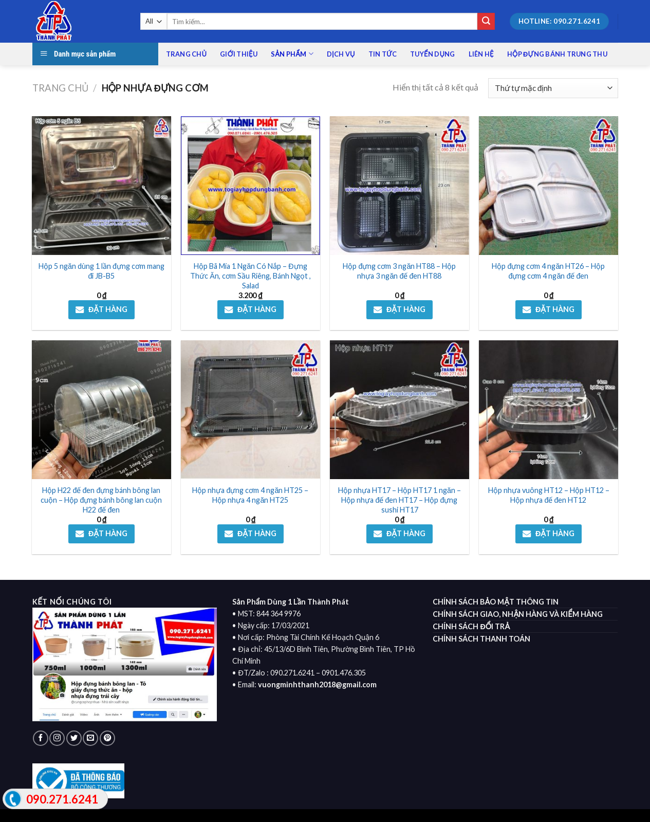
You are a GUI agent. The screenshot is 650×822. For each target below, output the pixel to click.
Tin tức (382, 54)
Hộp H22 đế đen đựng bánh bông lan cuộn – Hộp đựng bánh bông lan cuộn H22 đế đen (101, 500)
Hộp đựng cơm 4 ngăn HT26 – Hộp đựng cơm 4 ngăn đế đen (548, 271)
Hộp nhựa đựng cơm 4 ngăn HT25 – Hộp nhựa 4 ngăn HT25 (250, 495)
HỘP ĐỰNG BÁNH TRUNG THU (557, 54)
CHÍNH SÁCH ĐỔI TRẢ (471, 626)
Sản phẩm (292, 54)
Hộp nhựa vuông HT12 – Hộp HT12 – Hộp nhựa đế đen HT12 (548, 495)
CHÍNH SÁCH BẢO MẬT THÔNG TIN (496, 601)
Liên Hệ (481, 54)
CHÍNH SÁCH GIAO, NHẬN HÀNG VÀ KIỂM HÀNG (517, 614)
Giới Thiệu (238, 54)
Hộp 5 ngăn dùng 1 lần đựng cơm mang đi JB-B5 (101, 271)
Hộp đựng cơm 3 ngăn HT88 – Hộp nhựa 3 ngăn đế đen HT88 (399, 271)
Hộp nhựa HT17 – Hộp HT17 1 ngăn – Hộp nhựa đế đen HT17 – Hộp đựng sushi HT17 (399, 500)
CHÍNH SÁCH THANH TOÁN (481, 638)
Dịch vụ (341, 54)
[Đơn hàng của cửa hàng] (553, 88)
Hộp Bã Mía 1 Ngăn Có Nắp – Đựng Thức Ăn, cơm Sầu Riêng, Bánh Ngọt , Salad (250, 275)
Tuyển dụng (432, 54)
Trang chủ (186, 54)
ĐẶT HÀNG (107, 309)
